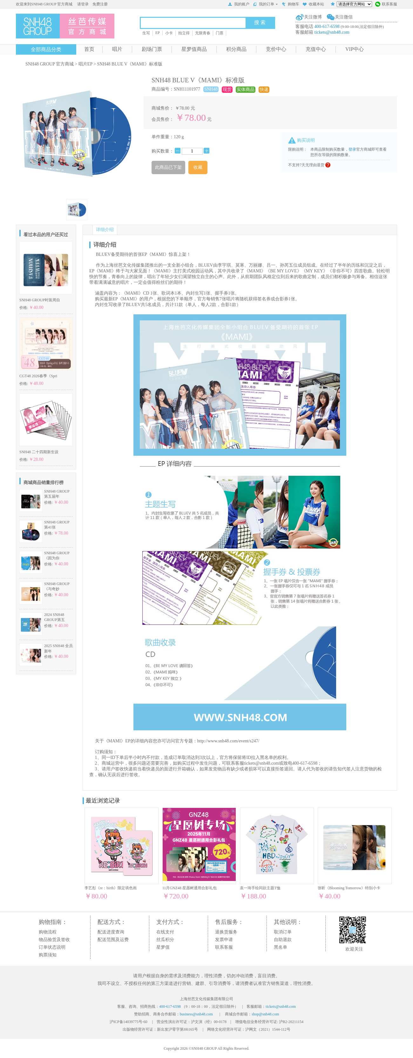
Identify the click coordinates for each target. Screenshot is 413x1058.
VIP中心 (354, 49)
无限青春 (202, 33)
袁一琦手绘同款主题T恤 (260, 888)
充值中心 (316, 49)
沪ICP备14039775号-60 (128, 1022)
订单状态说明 (52, 947)
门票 (219, 33)
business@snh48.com (196, 1014)
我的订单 (265, 4)
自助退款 (283, 939)
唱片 (117, 49)
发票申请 (224, 939)
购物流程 (48, 932)
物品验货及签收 (54, 939)
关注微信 (344, 17)
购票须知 (48, 954)
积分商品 (236, 49)
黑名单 (280, 947)
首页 (89, 49)
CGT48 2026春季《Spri (38, 376)
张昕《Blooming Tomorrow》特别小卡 (349, 888)
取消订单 (283, 932)
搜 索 (260, 22)
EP (157, 33)
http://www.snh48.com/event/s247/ (228, 741)
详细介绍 (105, 229)
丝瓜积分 (165, 939)
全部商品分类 (46, 49)
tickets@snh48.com (332, 32)
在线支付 (165, 932)
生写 (146, 33)
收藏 (197, 167)
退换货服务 (226, 932)
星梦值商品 (194, 49)
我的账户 (238, 4)
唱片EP (85, 64)
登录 (352, 149)
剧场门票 (152, 49)
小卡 (169, 33)
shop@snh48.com (265, 1014)
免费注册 (100, 4)
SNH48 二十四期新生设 (38, 452)
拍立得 (184, 33)
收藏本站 (313, 4)
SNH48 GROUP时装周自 (39, 300)
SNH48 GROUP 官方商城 (49, 64)
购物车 (290, 4)
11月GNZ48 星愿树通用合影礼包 (189, 888)
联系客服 (386, 4)
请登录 (83, 4)
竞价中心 (276, 49)
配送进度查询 (111, 932)
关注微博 (313, 17)
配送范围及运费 (113, 939)
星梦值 (163, 947)
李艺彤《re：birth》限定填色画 (111, 888)
